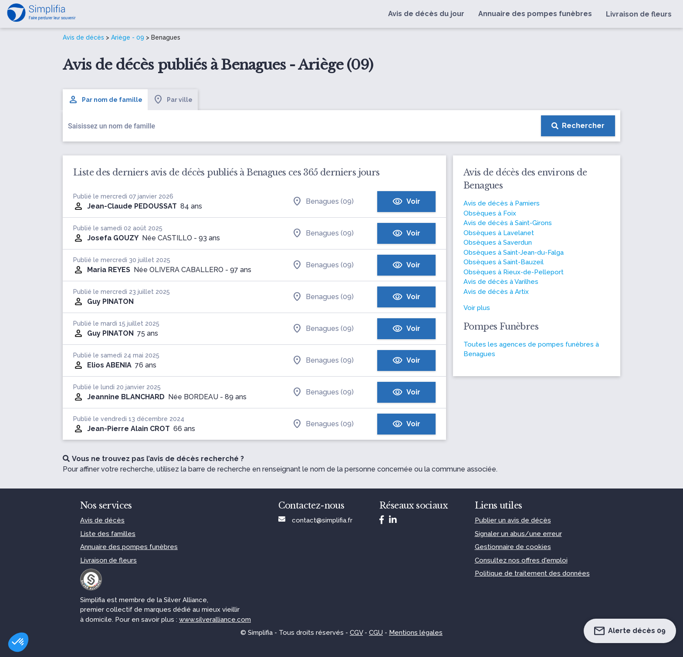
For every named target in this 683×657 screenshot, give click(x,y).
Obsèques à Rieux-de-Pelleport (513, 272)
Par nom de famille (105, 99)
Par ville (173, 99)
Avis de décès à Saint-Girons (507, 223)
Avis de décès (83, 37)
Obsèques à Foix (489, 213)
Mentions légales (416, 633)
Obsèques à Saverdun (497, 242)
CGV (356, 633)
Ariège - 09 (127, 37)
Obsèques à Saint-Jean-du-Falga (513, 252)
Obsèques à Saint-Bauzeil (503, 262)
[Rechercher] (578, 125)
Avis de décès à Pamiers (501, 203)
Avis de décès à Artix (496, 292)
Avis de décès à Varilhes (500, 282)
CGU (376, 633)
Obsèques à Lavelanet (498, 233)
